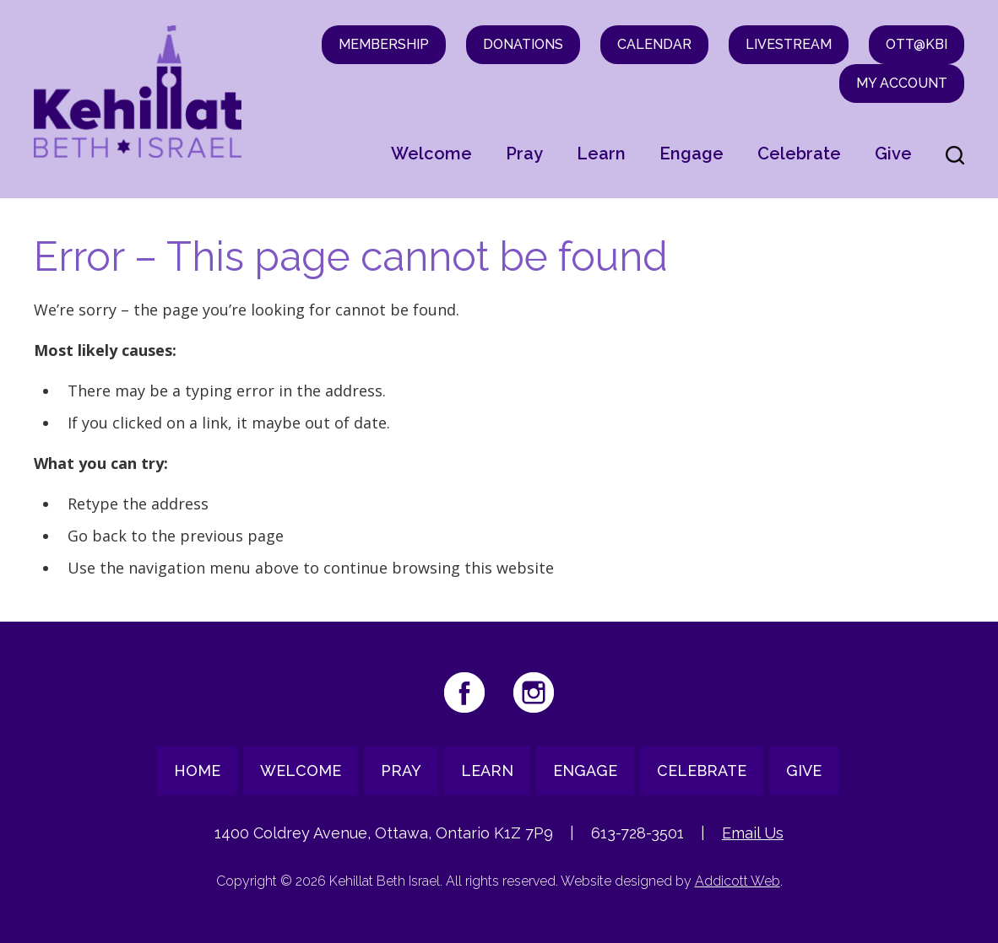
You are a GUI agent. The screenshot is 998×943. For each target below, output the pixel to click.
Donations (523, 44)
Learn (601, 153)
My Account (901, 83)
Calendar (654, 44)
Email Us (753, 833)
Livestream (789, 44)
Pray (524, 153)
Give (893, 153)
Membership (384, 44)
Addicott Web (737, 881)
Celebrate (799, 153)
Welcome (431, 153)
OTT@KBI (916, 44)
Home (197, 770)
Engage (691, 153)
